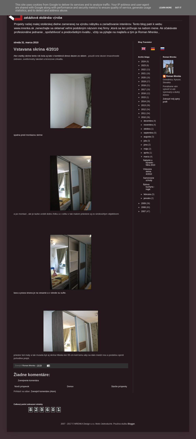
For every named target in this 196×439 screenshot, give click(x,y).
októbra (147, 129)
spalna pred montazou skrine (53, 104)
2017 (143, 89)
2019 (143, 81)
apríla (146, 153)
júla (145, 141)
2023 (143, 65)
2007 (143, 211)
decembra (148, 121)
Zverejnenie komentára (28, 380)
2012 (143, 109)
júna (146, 145)
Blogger (131, 424)
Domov (70, 386)
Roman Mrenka (173, 76)
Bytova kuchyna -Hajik (149, 187)
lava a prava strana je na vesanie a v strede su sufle (53, 264)
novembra (148, 125)
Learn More (165, 7)
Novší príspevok (21, 386)
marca (147, 156)
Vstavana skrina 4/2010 (147, 171)
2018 (143, 85)
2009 (143, 203)
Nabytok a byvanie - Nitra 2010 (149, 162)
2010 (143, 117)
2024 (143, 61)
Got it (178, 7)
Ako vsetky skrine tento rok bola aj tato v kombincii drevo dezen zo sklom (50, 56)
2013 (143, 105)
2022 (143, 69)
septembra (149, 133)
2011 (143, 113)
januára (147, 198)
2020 (143, 77)
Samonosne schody (148, 179)
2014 (143, 101)
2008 (143, 207)
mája (146, 149)
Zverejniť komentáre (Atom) (43, 391)
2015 (143, 97)
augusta (148, 137)
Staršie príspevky (119, 386)
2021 (143, 73)
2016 (143, 93)
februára (148, 194)
